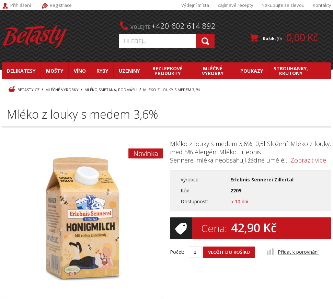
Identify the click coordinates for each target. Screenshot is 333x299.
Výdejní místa (195, 5)
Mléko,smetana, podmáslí (110, 89)
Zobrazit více (308, 160)
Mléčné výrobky (62, 89)
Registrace (61, 5)
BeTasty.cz (28, 89)
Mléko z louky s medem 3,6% (171, 89)
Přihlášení (20, 5)
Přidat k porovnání (298, 252)
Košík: (290, 37)
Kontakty (322, 5)
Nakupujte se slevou (283, 5)
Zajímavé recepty (235, 5)
